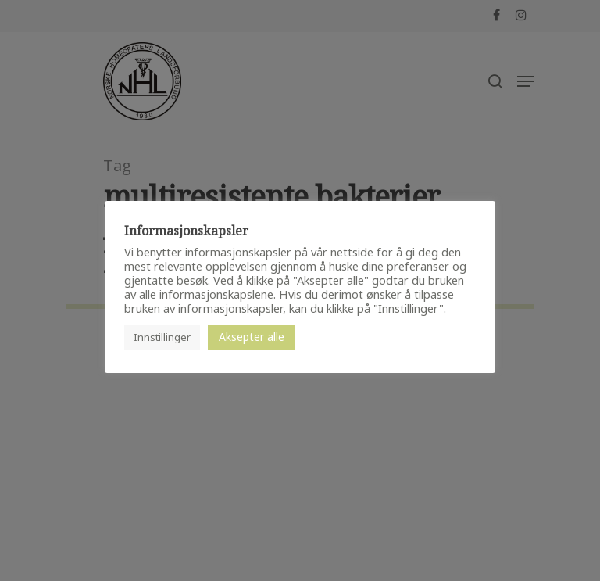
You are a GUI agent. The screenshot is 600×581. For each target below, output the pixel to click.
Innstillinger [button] (162, 337)
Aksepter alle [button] (251, 336)
